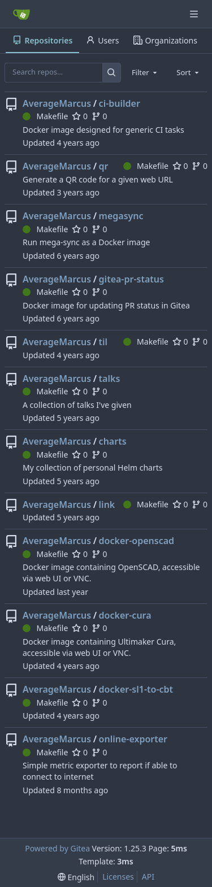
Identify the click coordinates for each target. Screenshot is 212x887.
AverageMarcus (57, 103)
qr (104, 166)
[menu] (76, 877)
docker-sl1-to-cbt (136, 689)
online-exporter (133, 739)
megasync (121, 215)
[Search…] (111, 72)
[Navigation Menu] (195, 14)
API (148, 876)
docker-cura (125, 615)
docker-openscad (137, 540)
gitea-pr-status (131, 279)
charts (113, 441)
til (103, 341)
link (107, 504)
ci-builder (119, 103)
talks (109, 378)
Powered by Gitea (57, 848)
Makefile (45, 116)
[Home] (21, 14)
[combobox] (145, 72)
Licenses (118, 876)
